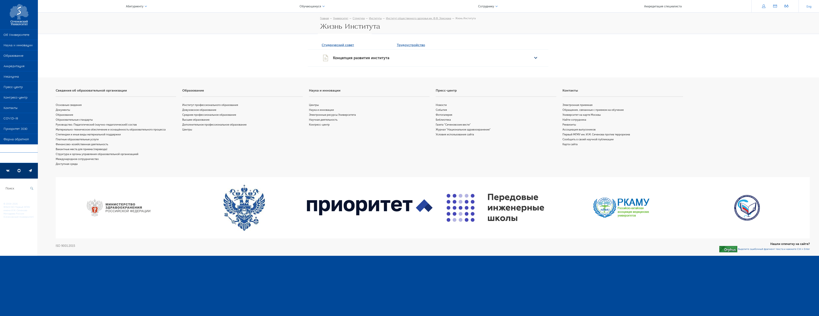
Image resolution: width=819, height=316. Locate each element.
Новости (441, 105)
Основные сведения (69, 105)
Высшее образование (196, 120)
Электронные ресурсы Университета (333, 115)
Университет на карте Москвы (582, 115)
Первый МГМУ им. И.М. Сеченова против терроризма (596, 134)
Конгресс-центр (15, 98)
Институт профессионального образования (211, 105)
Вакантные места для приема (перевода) (82, 149)
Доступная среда (67, 164)
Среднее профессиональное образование (210, 115)
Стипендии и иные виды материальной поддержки (88, 134)
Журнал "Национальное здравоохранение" (463, 129)
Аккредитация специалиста (663, 6)
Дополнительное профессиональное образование (215, 125)
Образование (13, 56)
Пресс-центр (13, 88)
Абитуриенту (135, 6)
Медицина (11, 77)
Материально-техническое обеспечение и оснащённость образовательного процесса (111, 129)
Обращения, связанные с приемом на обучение (593, 110)
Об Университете (16, 36)
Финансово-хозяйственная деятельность (82, 144)
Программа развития (19, 159)
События (441, 110)
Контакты (10, 109)
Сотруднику (486, 6)
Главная (324, 18)
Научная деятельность (324, 120)
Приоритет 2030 (15, 130)
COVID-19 (10, 119)
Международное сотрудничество (77, 159)
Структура (359, 18)
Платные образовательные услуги (77, 139)
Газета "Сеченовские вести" (453, 125)
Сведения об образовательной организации (92, 91)
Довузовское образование (200, 110)
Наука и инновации (18, 46)
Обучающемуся (310, 6)
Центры (188, 129)
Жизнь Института (466, 18)
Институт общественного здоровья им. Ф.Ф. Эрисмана (418, 18)
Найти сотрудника (574, 120)
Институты (375, 18)
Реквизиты (569, 125)
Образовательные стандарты (74, 120)
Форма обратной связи (16, 144)
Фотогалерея (444, 115)
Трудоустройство (411, 45)
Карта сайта (570, 144)
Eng (809, 6)
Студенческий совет (338, 45)
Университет (341, 18)
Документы (63, 110)
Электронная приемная (578, 105)
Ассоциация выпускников (579, 129)
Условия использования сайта (455, 134)
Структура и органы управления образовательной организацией (97, 154)
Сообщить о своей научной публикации (588, 139)
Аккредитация (13, 67)
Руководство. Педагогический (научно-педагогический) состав (96, 125)
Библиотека (443, 120)
